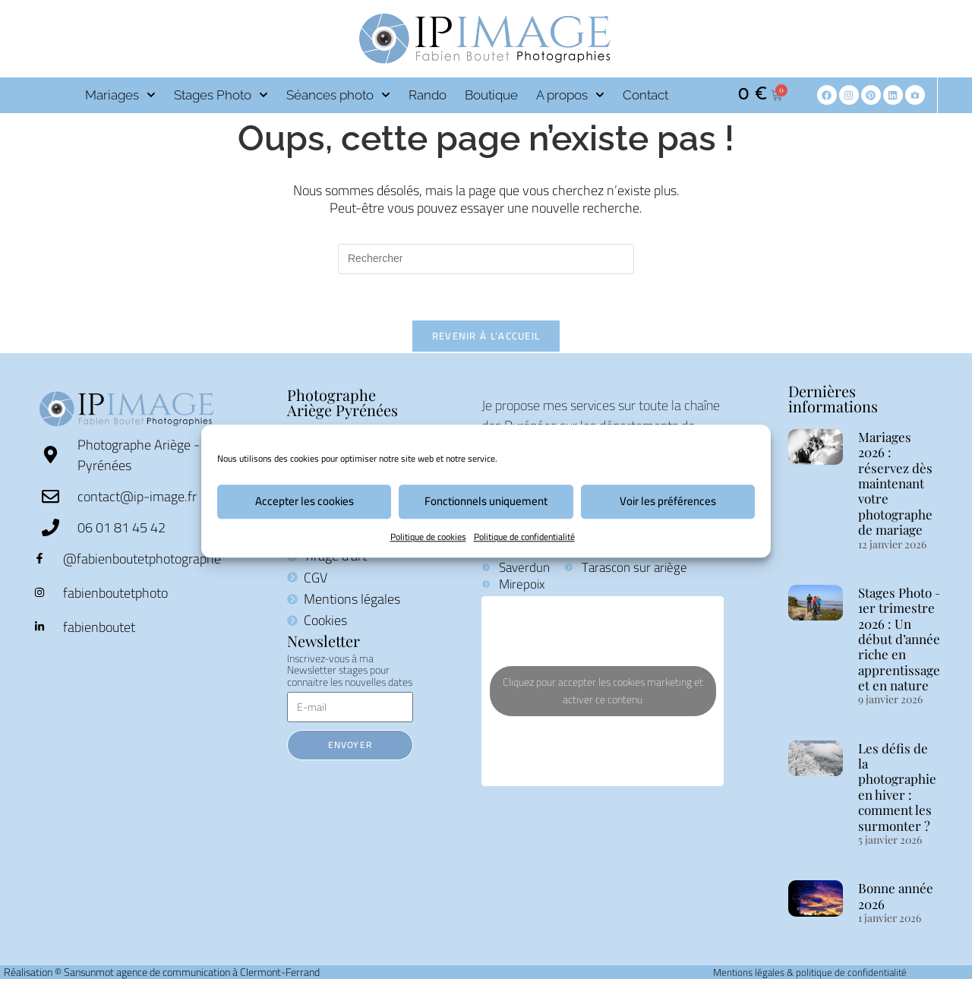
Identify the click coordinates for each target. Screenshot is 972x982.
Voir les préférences (668, 501)
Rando (428, 95)
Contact (645, 95)
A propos (570, 95)
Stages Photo (221, 95)
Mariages (120, 95)
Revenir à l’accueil (486, 336)
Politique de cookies (428, 536)
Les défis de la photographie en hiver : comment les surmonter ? (897, 787)
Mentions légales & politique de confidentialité (810, 972)
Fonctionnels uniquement (486, 501)
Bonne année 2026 (895, 895)
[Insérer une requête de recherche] (486, 259)
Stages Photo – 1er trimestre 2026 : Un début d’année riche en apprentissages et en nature (902, 638)
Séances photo (338, 95)
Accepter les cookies (304, 501)
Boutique (491, 95)
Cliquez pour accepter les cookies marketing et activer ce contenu (603, 690)
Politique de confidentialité (524, 536)
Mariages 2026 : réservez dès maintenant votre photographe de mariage (895, 483)
